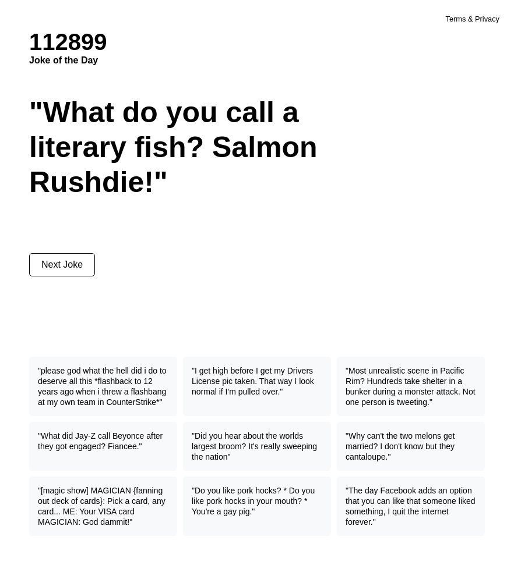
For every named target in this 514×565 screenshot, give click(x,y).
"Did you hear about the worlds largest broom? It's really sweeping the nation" (254, 446)
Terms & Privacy (472, 19)
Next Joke (62, 264)
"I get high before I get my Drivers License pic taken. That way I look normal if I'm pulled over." (253, 381)
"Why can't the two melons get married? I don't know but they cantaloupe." (400, 446)
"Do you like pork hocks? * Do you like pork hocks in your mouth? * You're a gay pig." (253, 501)
